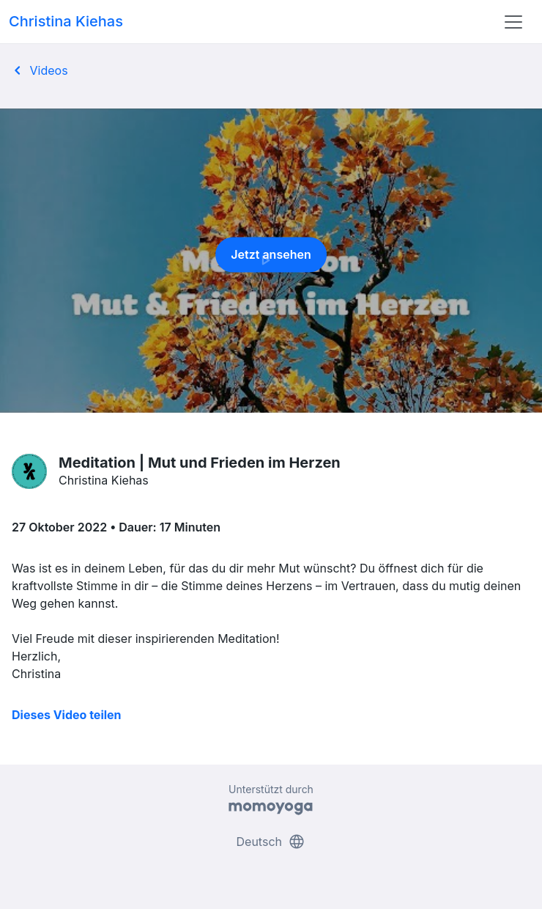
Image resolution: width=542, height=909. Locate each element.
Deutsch (271, 841)
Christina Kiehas (66, 21)
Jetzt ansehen (271, 259)
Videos (38, 70)
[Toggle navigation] (513, 22)
